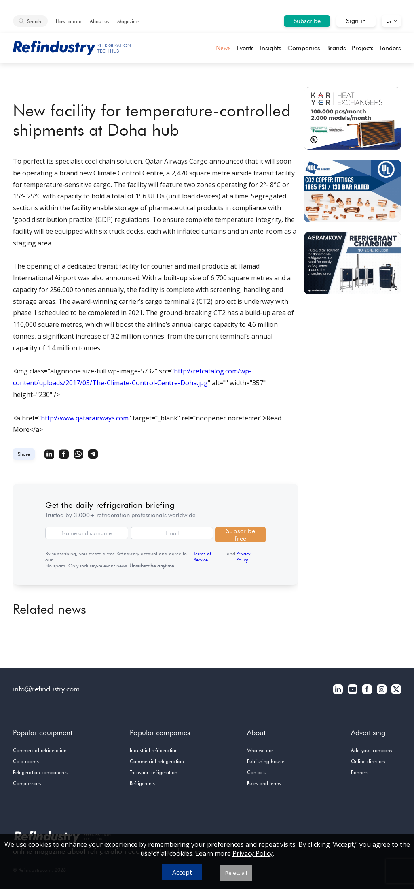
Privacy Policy (243, 556)
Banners (359, 772)
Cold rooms (26, 761)
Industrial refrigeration (153, 750)
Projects (363, 48)
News (223, 48)
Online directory (368, 761)
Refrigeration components (40, 772)
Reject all (236, 872)
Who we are (260, 750)
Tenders (390, 48)
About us (99, 21)
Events (245, 48)
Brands (336, 48)
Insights (271, 48)
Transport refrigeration (153, 772)
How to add (69, 21)
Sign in (356, 21)
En (389, 21)
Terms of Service (202, 556)
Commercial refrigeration (40, 750)
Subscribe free (241, 534)
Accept (182, 872)
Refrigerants (142, 783)
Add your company (371, 750)
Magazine (127, 21)
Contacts (256, 772)
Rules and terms (264, 783)
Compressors (27, 783)
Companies (304, 48)
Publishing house (265, 761)
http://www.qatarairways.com (85, 418)
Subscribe (307, 21)
